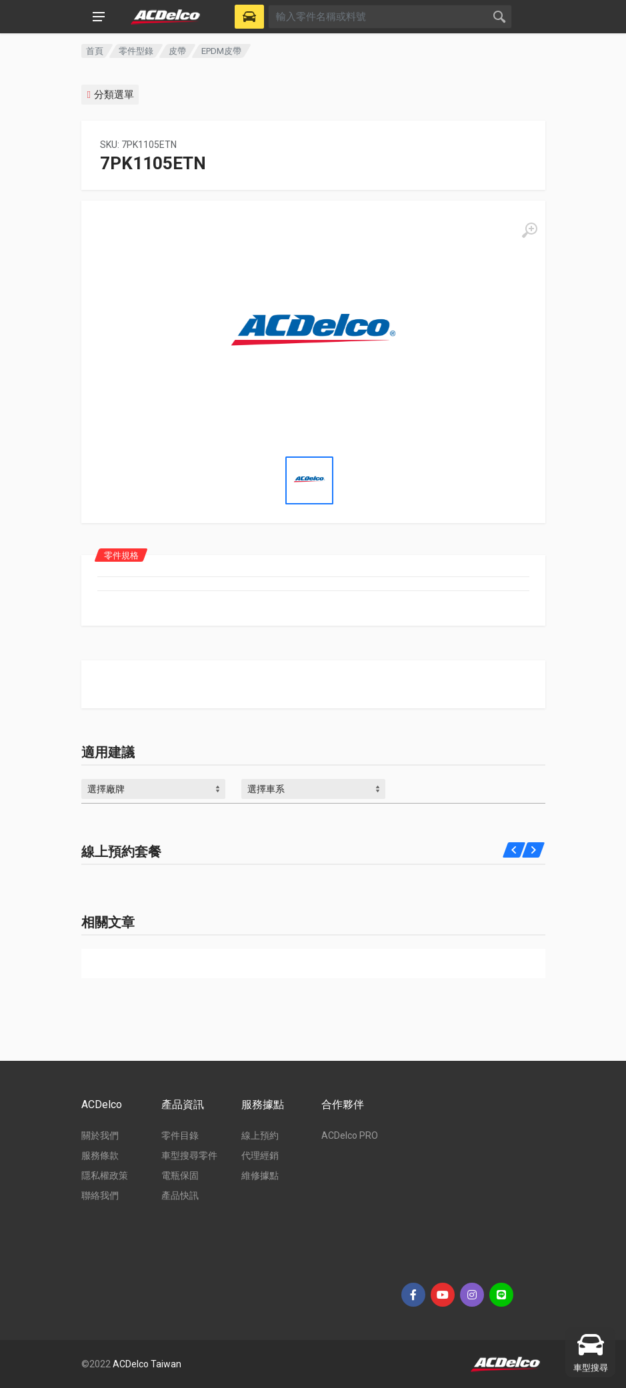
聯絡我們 (100, 1195)
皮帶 (177, 51)
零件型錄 (136, 51)
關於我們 (100, 1135)
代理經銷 (260, 1155)
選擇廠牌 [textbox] (106, 789)
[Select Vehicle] (249, 17)
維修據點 (260, 1175)
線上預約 (260, 1135)
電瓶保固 (180, 1175)
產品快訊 (180, 1195)
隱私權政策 (104, 1175)
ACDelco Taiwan (147, 1364)
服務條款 (100, 1155)
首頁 (94, 51)
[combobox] (153, 789)
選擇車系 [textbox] (266, 789)
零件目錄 (180, 1135)
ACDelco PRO (349, 1135)
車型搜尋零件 (189, 1155)
